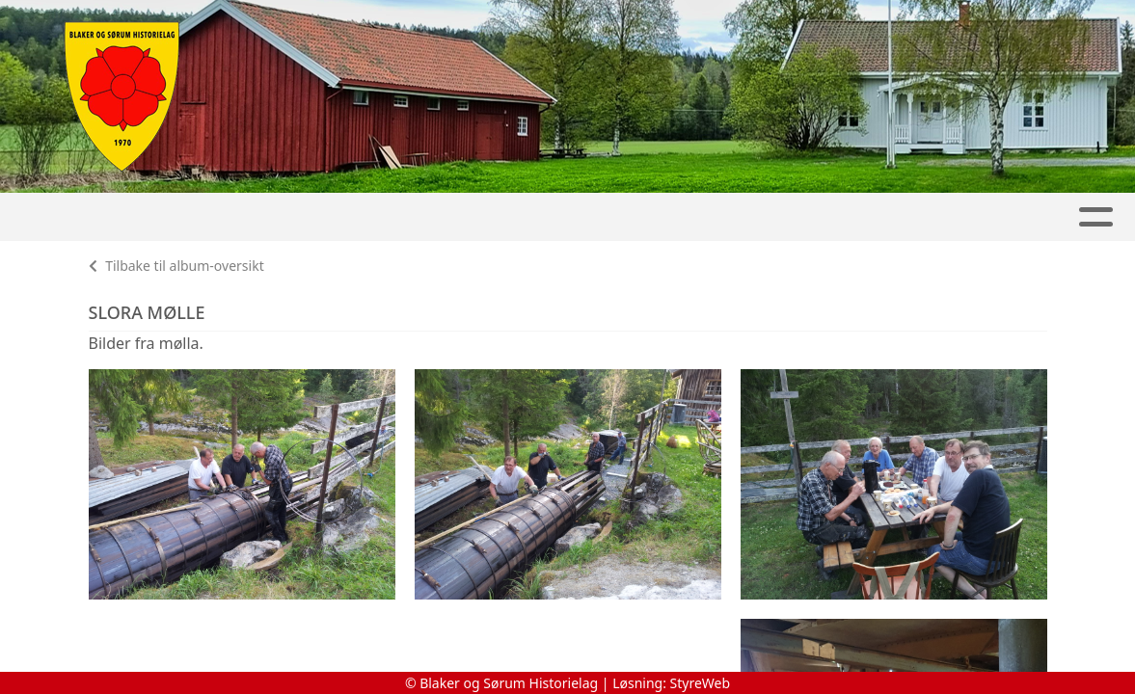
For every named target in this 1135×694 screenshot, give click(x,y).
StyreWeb (700, 683)
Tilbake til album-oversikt (176, 265)
